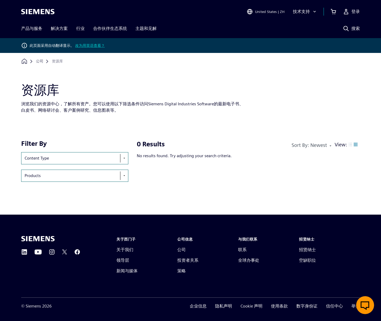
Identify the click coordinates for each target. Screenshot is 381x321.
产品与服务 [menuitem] (31, 28)
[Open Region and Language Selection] (265, 11)
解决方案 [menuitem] (59, 28)
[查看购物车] (333, 11)
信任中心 (334, 306)
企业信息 (198, 306)
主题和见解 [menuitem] (146, 28)
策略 (181, 270)
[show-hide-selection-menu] (124, 158)
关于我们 (124, 249)
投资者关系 (187, 260)
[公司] (39, 61)
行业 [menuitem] (80, 28)
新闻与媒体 (127, 270)
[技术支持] (305, 11)
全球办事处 (248, 260)
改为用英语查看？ (90, 45)
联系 (242, 249)
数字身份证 (307, 306)
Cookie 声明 (251, 306)
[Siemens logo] (38, 11)
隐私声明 (223, 306)
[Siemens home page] (38, 238)
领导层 (122, 260)
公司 (181, 249)
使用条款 (279, 306)
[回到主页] (24, 61)
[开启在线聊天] (365, 305)
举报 (355, 306)
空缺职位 (307, 260)
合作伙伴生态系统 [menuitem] (110, 28)
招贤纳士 (307, 249)
